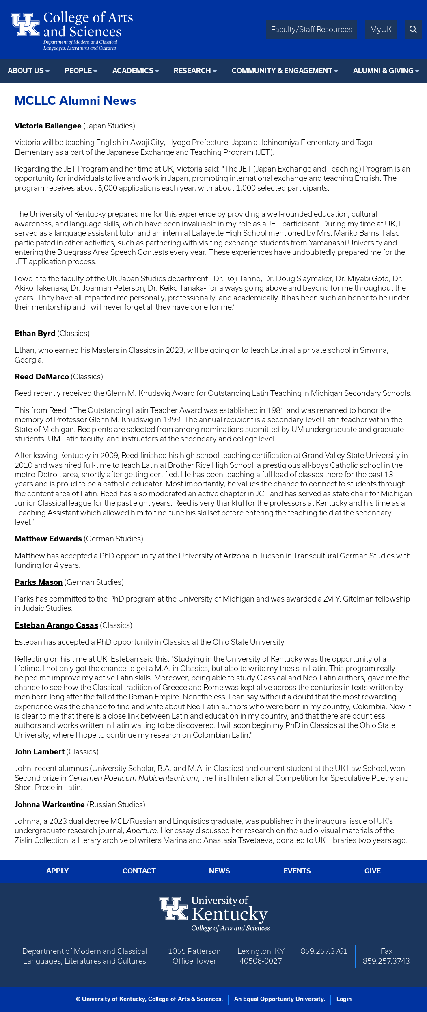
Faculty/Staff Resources (311, 29)
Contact (139, 871)
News (219, 871)
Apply (57, 871)
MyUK (381, 29)
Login (344, 999)
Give (372, 871)
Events (297, 871)
